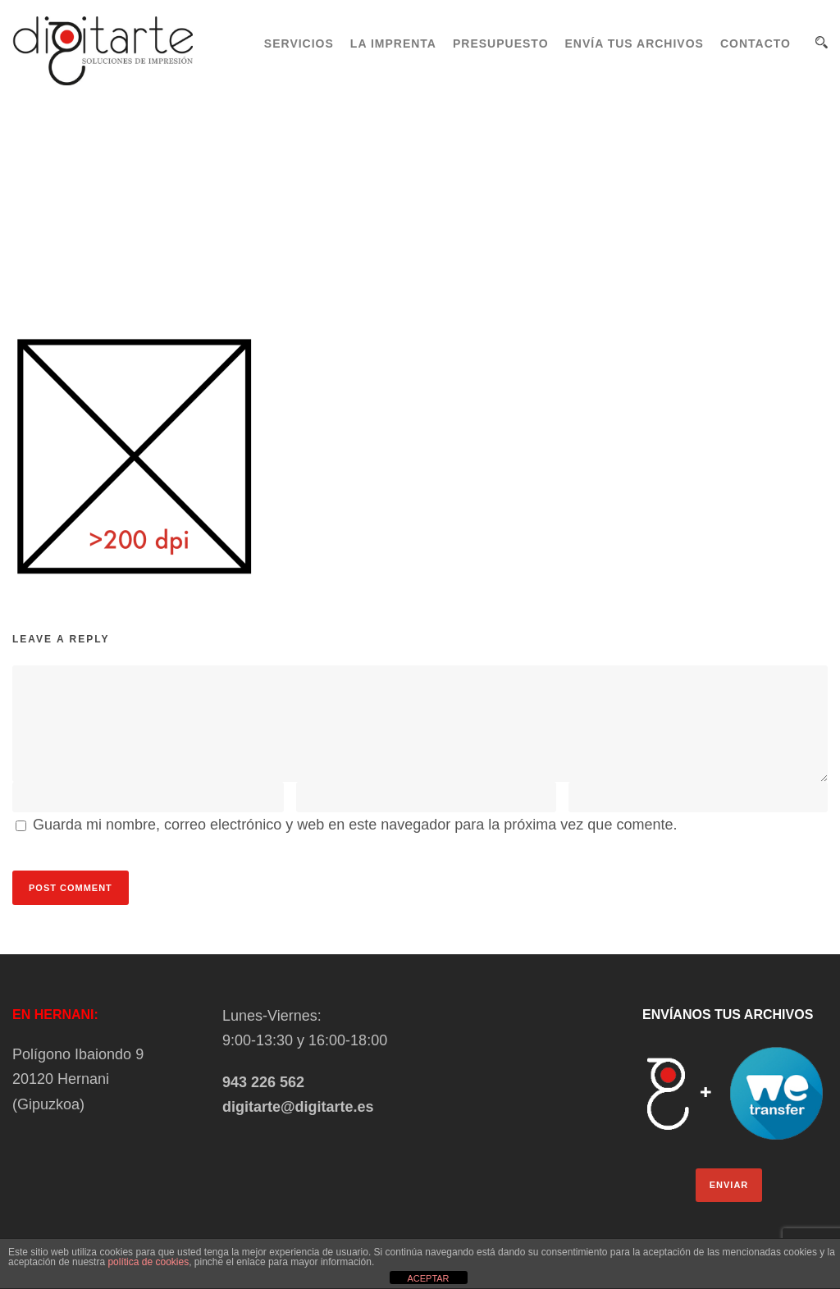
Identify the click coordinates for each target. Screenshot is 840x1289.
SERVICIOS (299, 43)
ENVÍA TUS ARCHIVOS (634, 43)
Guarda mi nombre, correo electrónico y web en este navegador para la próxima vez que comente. (355, 824)
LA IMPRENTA (393, 43)
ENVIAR (729, 1185)
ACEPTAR (428, 1278)
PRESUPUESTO (501, 43)
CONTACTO (755, 43)
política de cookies (148, 1262)
